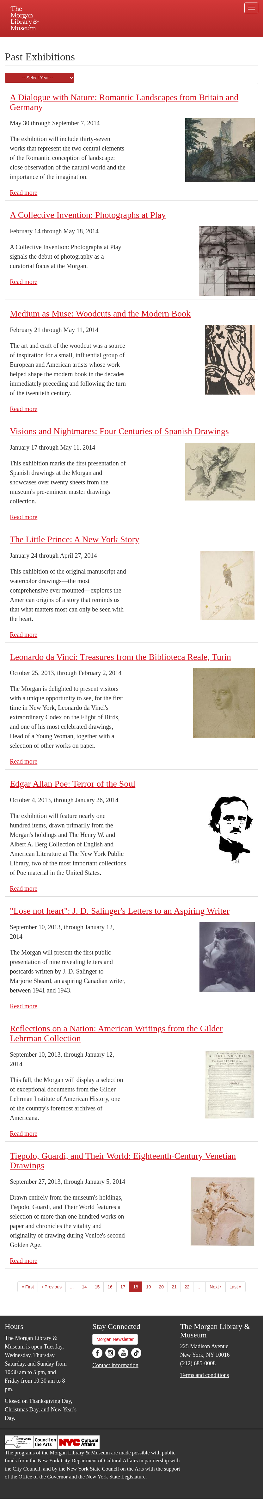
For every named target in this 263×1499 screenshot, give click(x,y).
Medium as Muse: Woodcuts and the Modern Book (100, 313)
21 (176, 1286)
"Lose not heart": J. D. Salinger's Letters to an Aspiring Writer (119, 911)
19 (150, 1286)
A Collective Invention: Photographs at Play (88, 215)
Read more (23, 192)
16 (112, 1286)
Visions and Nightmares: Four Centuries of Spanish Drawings (119, 431)
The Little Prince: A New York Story (74, 539)
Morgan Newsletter (115, 1339)
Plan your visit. (56, 42)
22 (189, 1286)
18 (137, 1288)
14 (86, 1286)
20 (163, 1286)
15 (99, 1286)
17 (125, 1286)
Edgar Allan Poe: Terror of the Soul (72, 784)
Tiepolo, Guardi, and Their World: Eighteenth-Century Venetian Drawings (123, 1160)
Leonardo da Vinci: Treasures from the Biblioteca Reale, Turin (120, 657)
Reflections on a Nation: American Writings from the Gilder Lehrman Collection (116, 1033)
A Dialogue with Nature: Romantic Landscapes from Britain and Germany (124, 102)
